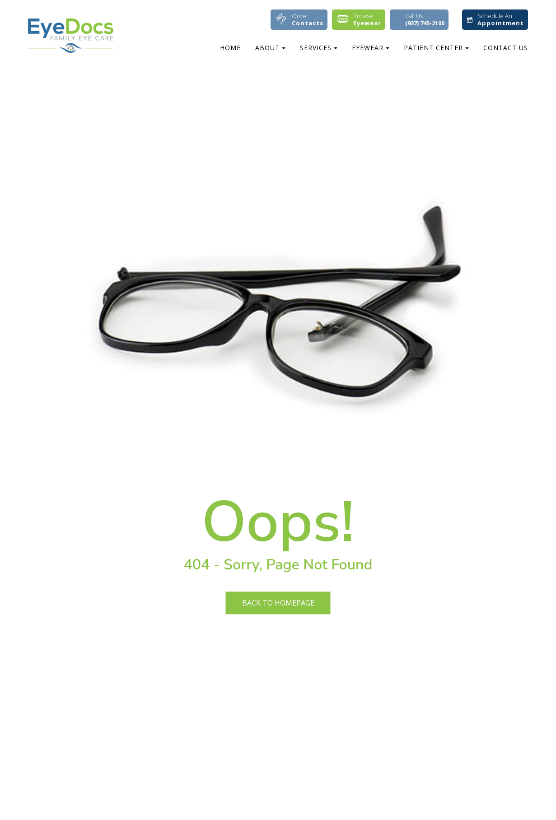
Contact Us (505, 47)
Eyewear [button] (370, 47)
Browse (367, 19)
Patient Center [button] (436, 47)
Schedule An (500, 19)
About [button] (270, 47)
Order (307, 19)
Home (230, 47)
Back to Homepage (278, 603)
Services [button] (318, 47)
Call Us (424, 19)
